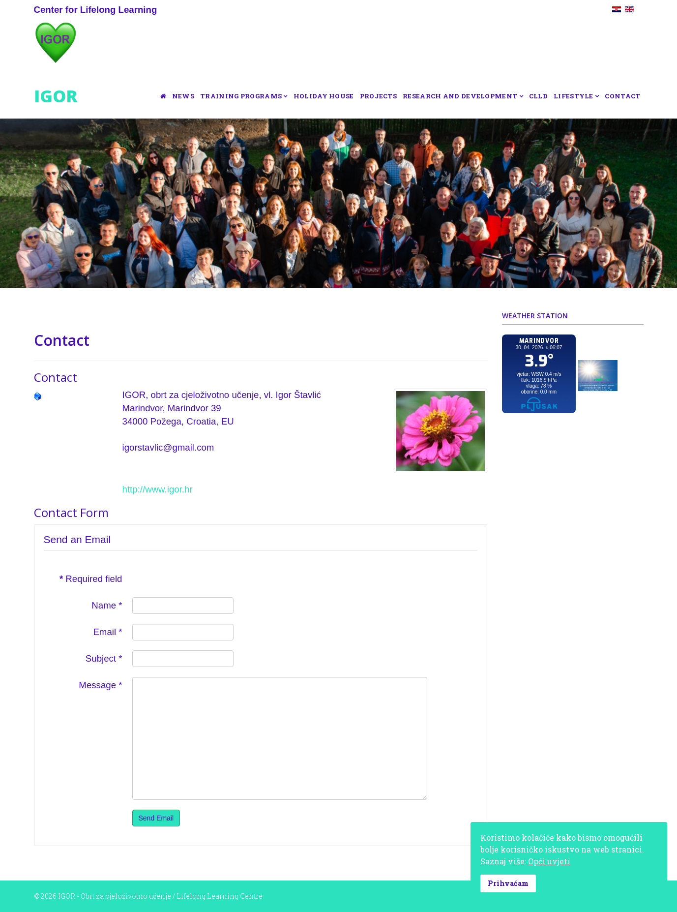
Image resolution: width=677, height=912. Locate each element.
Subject (104, 658)
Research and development (460, 95)
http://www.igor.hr (157, 489)
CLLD (538, 95)
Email (107, 632)
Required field (90, 579)
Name (106, 605)
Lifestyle (573, 95)
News (183, 95)
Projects (378, 95)
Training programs (241, 95)
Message (100, 685)
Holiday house (324, 95)
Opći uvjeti (549, 861)
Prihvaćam (508, 883)
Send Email (156, 818)
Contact (622, 95)
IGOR (56, 96)
